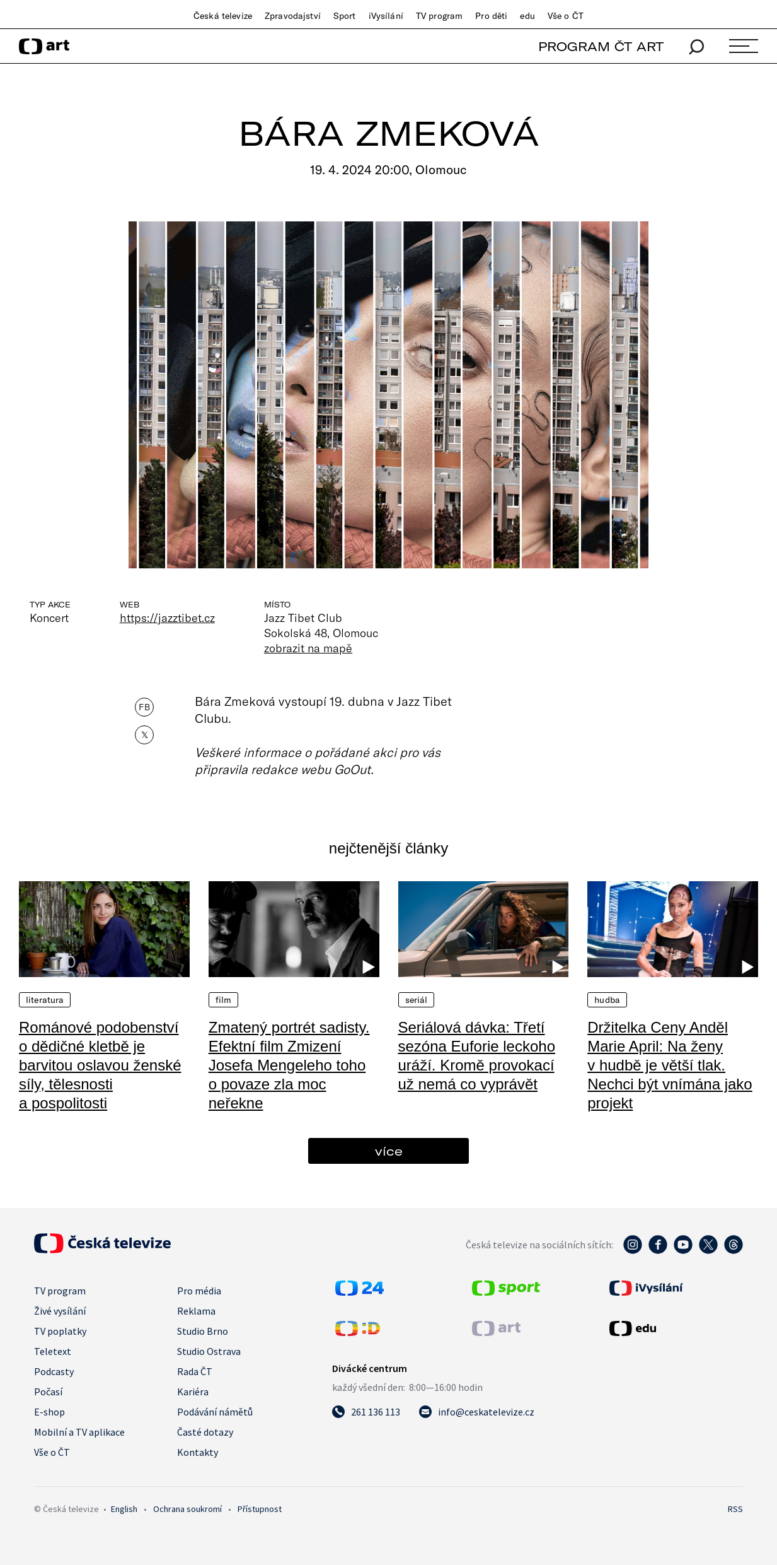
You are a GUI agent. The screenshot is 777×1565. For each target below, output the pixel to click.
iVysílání (386, 15)
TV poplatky (60, 1331)
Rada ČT (194, 1371)
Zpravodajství (293, 15)
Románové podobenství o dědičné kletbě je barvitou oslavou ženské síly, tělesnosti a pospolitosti (100, 1065)
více (389, 1151)
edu (527, 15)
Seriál (416, 999)
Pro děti (491, 15)
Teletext (52, 1351)
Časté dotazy (205, 1432)
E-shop (49, 1411)
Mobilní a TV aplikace (79, 1432)
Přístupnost (260, 1509)
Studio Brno (202, 1331)
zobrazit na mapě (308, 648)
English (124, 1509)
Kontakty (197, 1452)
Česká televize (222, 15)
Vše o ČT (566, 15)
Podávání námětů (215, 1411)
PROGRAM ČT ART (601, 46)
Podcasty (54, 1371)
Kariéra (193, 1391)
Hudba (607, 999)
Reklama (196, 1310)
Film (224, 999)
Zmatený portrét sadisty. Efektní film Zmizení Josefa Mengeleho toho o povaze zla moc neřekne (289, 1065)
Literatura (45, 999)
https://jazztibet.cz (167, 617)
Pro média (199, 1290)
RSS (735, 1509)
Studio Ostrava (209, 1351)
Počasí (48, 1391)
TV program (439, 15)
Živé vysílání (60, 1310)
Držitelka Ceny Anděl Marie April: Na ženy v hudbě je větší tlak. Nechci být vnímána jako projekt (669, 1065)
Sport (344, 15)
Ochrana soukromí (187, 1509)
